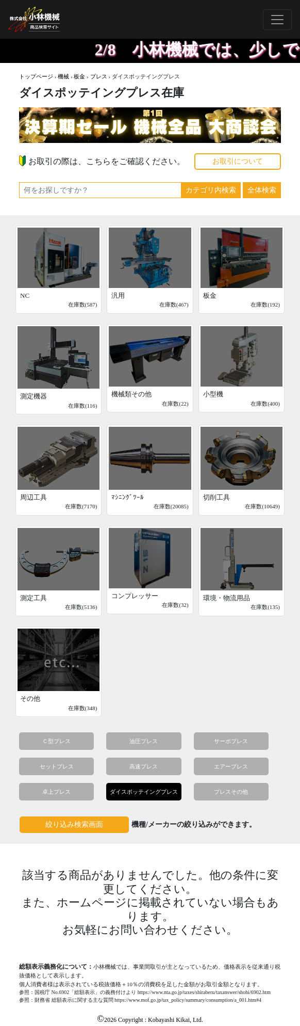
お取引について (237, 161)
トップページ (36, 76)
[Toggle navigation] (277, 19)
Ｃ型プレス (56, 741)
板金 (79, 76)
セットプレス (57, 766)
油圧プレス (143, 741)
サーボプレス (231, 741)
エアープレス (231, 766)
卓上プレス (56, 792)
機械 (63, 76)
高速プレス (143, 766)
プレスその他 (231, 792)
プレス (98, 76)
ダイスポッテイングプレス (144, 792)
